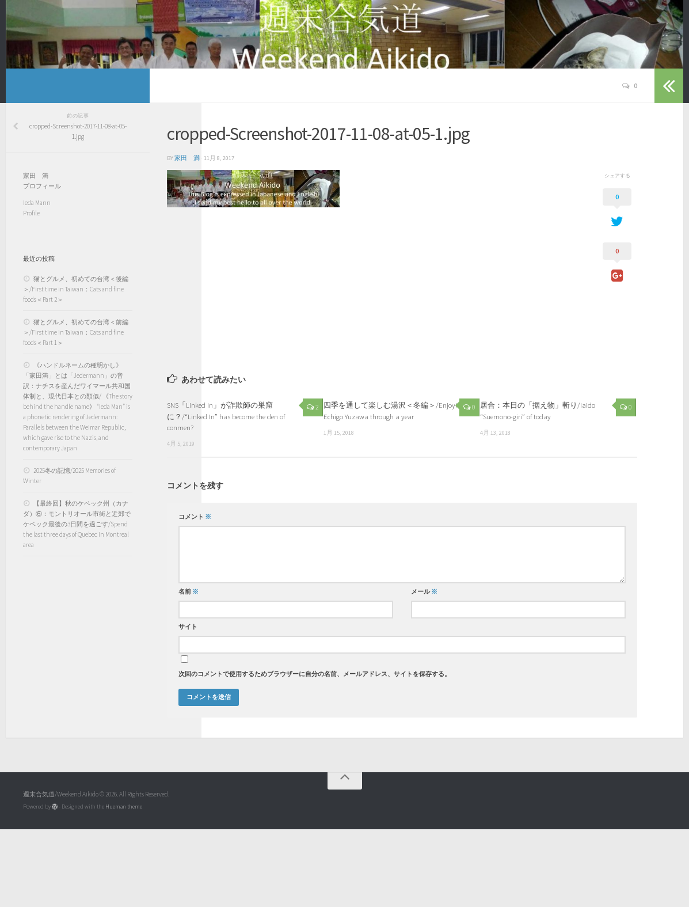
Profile (31, 291)
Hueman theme (123, 885)
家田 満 (187, 236)
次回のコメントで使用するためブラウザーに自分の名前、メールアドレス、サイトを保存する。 (314, 752)
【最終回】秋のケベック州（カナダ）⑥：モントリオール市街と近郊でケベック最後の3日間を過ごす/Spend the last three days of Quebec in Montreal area (77, 602)
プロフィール (42, 264)
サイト (187, 705)
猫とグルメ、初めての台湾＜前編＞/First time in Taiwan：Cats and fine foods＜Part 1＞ (75, 410)
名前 (188, 670)
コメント (194, 595)
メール (424, 670)
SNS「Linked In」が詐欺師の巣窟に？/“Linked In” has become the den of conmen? (226, 494)
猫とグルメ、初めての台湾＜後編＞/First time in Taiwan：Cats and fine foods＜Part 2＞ (75, 366)
